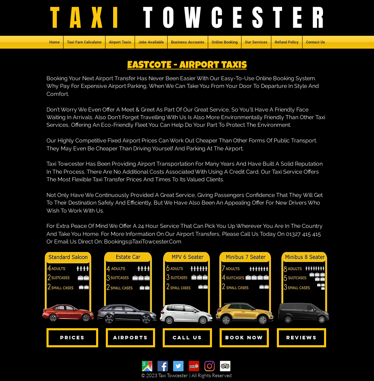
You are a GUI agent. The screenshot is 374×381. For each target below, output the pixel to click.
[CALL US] (187, 337)
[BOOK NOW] (244, 337)
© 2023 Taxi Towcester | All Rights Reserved (186, 375)
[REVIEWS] (301, 337)
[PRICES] (72, 337)
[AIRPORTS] (130, 337)
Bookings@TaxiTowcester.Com (142, 241)
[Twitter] (178, 366)
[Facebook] (163, 366)
